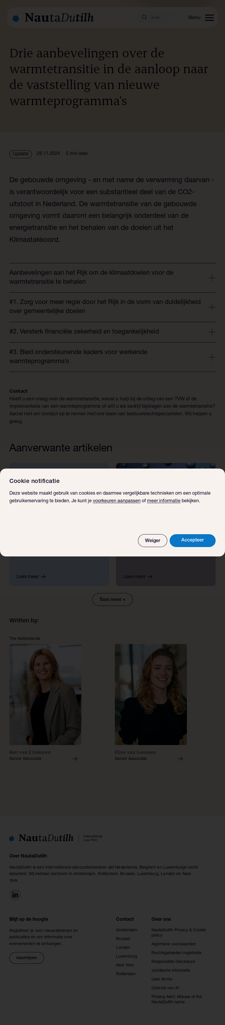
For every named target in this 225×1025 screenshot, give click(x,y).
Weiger (152, 541)
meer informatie (163, 501)
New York (125, 966)
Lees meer (33, 576)
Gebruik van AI (165, 988)
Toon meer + (112, 600)
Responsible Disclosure (173, 962)
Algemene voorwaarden (173, 944)
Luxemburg (126, 957)
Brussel (123, 939)
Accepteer (192, 540)
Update (20, 154)
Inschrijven (26, 958)
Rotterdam (126, 974)
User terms (161, 980)
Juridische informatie (170, 971)
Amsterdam (126, 930)
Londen (123, 948)
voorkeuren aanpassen (117, 501)
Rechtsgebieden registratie (176, 953)
